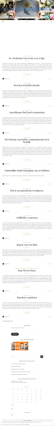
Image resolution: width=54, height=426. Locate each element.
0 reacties (50, 78)
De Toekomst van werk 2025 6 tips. (27, 58)
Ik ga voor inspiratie (27, 9)
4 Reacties (50, 163)
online (20, 268)
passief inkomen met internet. (31, 268)
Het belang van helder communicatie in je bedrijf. (27, 140)
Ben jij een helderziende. (27, 85)
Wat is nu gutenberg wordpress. (27, 190)
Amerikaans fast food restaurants (27, 112)
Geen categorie (27, 56)
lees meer (27, 74)
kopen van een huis (27, 244)
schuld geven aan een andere (17, 381)
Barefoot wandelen (27, 297)
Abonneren (14, 334)
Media (16, 268)
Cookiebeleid (27, 424)
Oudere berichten (7, 321)
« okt (12, 405)
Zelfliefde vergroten (27, 217)
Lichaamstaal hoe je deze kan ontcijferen (19, 382)
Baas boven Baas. (27, 270)
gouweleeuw (7, 78)
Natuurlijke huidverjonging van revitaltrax (27, 170)
